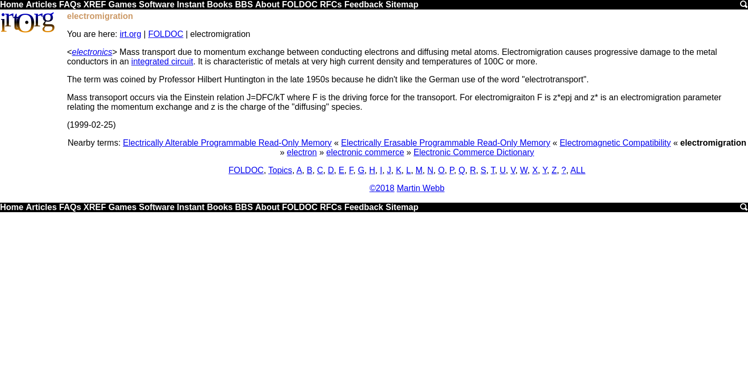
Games (122, 4)
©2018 (381, 188)
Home (11, 4)
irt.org (130, 34)
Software (157, 4)
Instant (190, 4)
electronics (92, 52)
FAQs (70, 4)
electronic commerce (366, 152)
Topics (280, 170)
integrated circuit (162, 61)
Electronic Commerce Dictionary (474, 152)
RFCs (331, 4)
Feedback (363, 4)
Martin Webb (420, 188)
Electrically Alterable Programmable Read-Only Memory (227, 142)
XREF (94, 4)
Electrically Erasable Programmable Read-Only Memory (446, 142)
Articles (41, 4)
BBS (244, 4)
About (267, 4)
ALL (577, 170)
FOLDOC (300, 4)
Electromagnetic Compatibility (615, 142)
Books (220, 4)
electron (302, 152)
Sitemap (402, 4)
